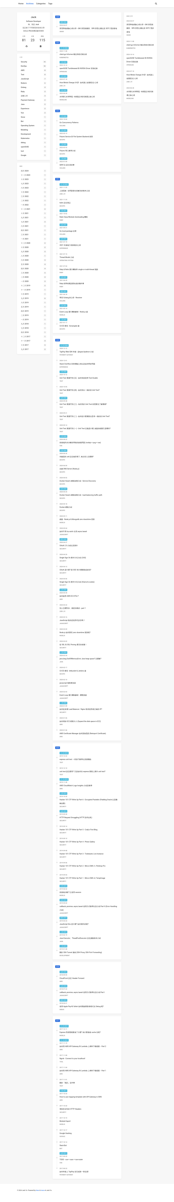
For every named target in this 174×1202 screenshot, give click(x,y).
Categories (41, 3)
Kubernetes (64, 57)
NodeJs (62, 315)
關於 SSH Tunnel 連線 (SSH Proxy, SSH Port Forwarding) (81, 952)
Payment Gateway (66, 355)
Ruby (61, 220)
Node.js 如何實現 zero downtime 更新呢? (75, 632)
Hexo (37, 1190)
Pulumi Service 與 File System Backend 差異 (76, 137)
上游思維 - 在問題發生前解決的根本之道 (75, 191)
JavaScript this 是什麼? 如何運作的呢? (74, 924)
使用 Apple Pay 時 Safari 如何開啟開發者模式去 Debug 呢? (82, 1006)
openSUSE (63, 71)
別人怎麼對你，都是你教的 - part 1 (73, 608)
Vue (61, 446)
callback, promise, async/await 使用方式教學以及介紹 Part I (82, 992)
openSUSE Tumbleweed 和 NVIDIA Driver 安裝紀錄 (79, 68)
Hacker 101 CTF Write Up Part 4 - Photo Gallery (77, 842)
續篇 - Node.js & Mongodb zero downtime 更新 (77, 519)
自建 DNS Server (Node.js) (69, 469)
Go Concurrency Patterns (69, 122)
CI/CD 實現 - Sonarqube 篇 (69, 326)
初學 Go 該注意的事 (67, 165)
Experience (64, 248)
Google (62, 1136)
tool (61, 1062)
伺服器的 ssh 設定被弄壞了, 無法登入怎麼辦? (77, 457)
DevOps (62, 140)
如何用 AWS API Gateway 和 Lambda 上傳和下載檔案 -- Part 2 (83, 1046)
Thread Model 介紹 (67, 257)
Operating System (66, 260)
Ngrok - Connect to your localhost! (72, 1058)
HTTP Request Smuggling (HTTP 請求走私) (76, 817)
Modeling (63, 100)
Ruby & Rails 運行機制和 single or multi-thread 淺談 (79, 269)
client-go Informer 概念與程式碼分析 (73, 54)
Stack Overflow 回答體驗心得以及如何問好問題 (77, 364)
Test (61, 381)
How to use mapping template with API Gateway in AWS (81, 1097)
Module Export (65, 1121)
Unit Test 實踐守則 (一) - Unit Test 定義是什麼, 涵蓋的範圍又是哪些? (85, 428)
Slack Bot (63, 1145)
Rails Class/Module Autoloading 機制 (74, 217)
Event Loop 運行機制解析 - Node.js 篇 (74, 312)
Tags (50, 3)
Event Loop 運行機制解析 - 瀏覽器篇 (73, 695)
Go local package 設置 (68, 231)
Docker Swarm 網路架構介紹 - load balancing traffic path (81, 495)
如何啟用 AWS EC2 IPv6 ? (69, 596)
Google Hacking (66, 1133)
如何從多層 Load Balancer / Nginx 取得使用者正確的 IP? (81, 709)
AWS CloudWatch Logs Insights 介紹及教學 (76, 786)
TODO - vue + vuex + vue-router (71, 1159)
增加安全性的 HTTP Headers (70, 1109)
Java (61, 662)
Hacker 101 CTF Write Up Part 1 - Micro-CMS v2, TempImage (82, 878)
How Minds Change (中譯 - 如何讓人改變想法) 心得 (79, 83)
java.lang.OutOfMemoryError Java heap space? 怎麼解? (80, 659)
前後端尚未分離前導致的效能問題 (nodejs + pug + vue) (80, 443)
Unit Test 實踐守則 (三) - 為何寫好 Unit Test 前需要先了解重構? (83, 404)
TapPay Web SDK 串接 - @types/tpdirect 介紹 (77, 352)
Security (63, 549)
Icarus (43, 1190)
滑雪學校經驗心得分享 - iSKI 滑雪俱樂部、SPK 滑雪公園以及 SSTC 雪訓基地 (88, 28)
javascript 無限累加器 (68, 683)
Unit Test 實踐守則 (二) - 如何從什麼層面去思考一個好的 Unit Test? (85, 416)
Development (65, 955)
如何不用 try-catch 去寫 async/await (73, 531)
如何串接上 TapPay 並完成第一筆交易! (74, 1172)
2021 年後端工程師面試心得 (70, 245)
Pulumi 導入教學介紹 (67, 151)
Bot (61, 1148)
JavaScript (64, 534)
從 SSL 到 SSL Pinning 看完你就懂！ (73, 645)
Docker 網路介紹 (66, 507)
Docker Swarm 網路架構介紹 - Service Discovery (78, 481)
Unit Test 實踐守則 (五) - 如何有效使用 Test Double (79, 378)
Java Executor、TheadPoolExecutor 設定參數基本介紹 (80, 938)
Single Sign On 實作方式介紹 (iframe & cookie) (77, 582)
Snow (62, 31)
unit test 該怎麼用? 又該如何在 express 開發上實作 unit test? (82, 771)
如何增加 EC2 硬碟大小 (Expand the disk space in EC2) (80, 721)
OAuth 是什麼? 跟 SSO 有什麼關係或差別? (75, 570)
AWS (61, 599)
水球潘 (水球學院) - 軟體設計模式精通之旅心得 (77, 97)
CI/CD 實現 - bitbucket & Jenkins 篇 (73, 671)
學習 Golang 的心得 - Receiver (71, 298)
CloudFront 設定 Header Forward (72, 978)
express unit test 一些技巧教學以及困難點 (75, 759)
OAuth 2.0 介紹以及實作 (69, 545)
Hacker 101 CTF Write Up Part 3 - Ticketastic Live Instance (81, 854)
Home (21, 3)
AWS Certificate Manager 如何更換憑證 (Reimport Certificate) (83, 733)
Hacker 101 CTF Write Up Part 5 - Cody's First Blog (78, 830)
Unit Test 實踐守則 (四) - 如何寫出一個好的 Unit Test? (80, 390)
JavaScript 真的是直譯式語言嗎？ (72, 620)
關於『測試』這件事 (67, 1083)
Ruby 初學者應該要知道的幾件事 (72, 283)
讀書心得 (62, 86)
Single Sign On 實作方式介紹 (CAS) (73, 558)
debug (62, 1009)
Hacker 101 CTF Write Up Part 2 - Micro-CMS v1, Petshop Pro (82, 866)
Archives (30, 3)
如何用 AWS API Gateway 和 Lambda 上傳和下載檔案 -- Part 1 (83, 1071)
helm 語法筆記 (65, 203)
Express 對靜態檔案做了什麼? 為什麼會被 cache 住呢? (80, 1032)
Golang (62, 126)
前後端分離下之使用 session (70, 892)
